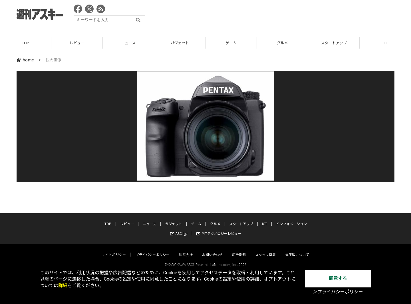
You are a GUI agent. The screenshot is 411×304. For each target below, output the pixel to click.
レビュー (77, 42)
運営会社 (186, 249)
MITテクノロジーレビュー (218, 227)
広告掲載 (239, 249)
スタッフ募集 (265, 249)
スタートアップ (334, 42)
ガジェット (179, 42)
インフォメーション (291, 218)
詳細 (62, 285)
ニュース (128, 42)
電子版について (297, 249)
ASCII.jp (179, 227)
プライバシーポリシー (152, 249)
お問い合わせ (212, 249)
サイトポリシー (114, 249)
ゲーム (231, 42)
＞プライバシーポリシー (338, 292)
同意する (338, 278)
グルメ (282, 42)
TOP (25, 42)
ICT (385, 42)
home (25, 60)
